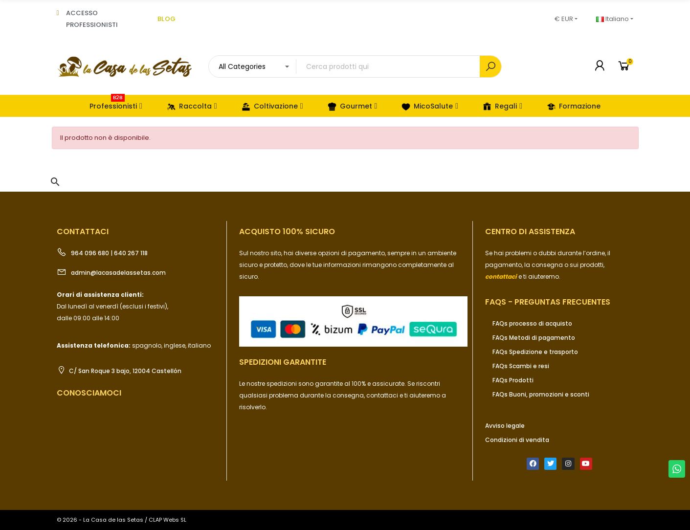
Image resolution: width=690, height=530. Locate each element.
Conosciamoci (89, 392)
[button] (55, 182)
